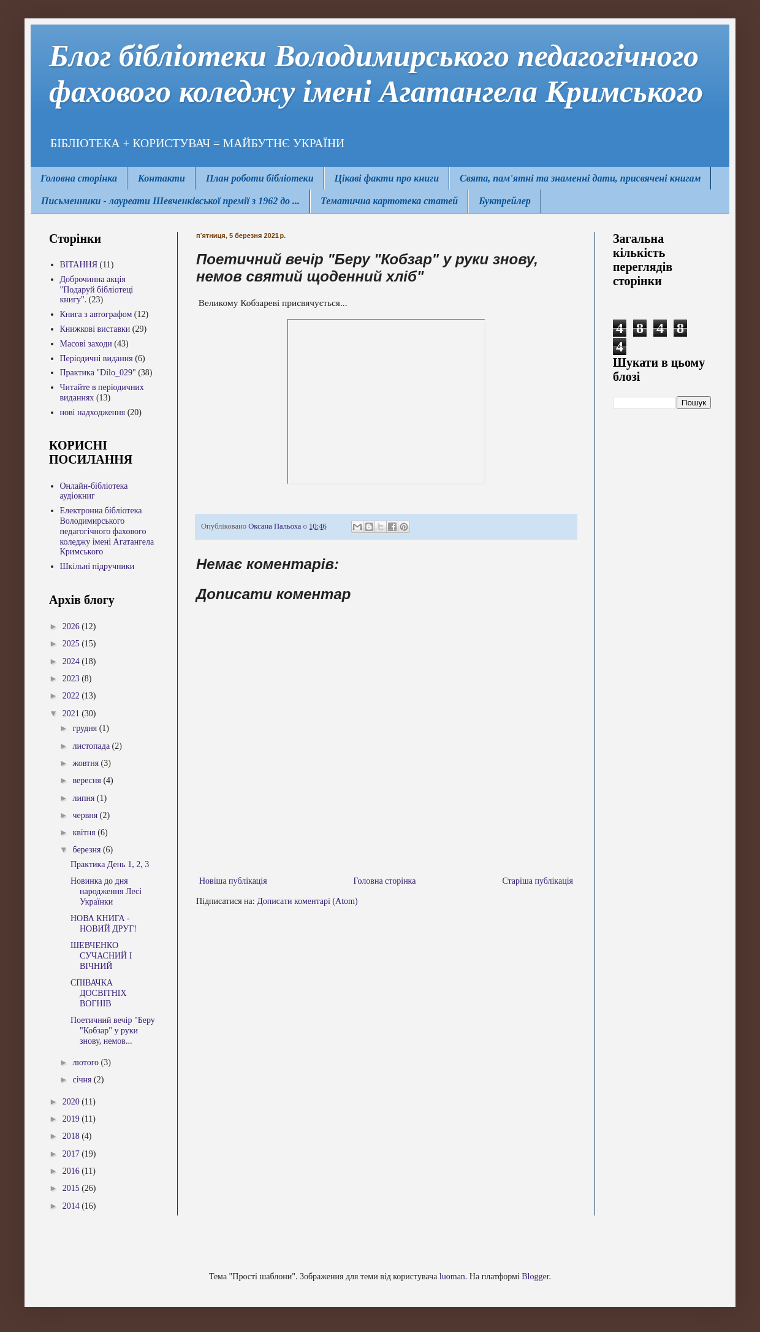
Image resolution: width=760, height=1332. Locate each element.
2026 (72, 626)
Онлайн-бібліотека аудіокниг (94, 491)
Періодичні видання (96, 358)
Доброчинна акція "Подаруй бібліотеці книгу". (97, 290)
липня (84, 798)
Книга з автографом (96, 314)
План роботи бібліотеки (260, 178)
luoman (452, 1276)
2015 (72, 1188)
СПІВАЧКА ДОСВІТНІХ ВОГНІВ (98, 993)
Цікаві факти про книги (387, 178)
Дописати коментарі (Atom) (307, 901)
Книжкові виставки (95, 329)
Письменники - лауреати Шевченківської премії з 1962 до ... (170, 201)
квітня (84, 832)
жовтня (86, 763)
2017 (72, 1153)
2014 (72, 1206)
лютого (86, 1062)
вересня (87, 780)
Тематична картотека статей (389, 201)
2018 (72, 1136)
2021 (72, 713)
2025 (72, 643)
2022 (72, 695)
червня (85, 815)
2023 (72, 678)
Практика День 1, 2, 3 (109, 864)
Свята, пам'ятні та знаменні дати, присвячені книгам (580, 178)
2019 (72, 1118)
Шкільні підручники (97, 566)
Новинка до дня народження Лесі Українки (106, 891)
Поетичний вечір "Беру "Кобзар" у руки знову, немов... (112, 1031)
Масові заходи (86, 343)
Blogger (535, 1276)
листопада (92, 746)
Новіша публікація (233, 881)
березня (87, 849)
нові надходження (93, 412)
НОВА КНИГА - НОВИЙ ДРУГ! (103, 923)
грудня (85, 728)
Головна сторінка (78, 178)
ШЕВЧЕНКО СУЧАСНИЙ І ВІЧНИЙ (101, 956)
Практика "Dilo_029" (98, 372)
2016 (72, 1171)
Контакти (161, 178)
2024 (72, 661)
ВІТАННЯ (79, 264)
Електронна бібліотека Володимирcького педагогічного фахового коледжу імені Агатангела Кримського (107, 531)
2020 (72, 1101)
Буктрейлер (505, 201)
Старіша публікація (537, 881)
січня (83, 1079)
